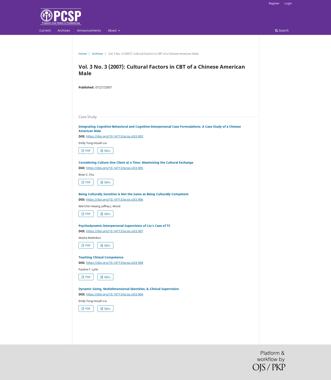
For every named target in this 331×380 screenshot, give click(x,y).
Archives (64, 30)
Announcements (89, 30)
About (113, 30)
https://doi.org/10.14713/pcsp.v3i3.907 (114, 231)
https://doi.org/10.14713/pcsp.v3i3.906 (114, 199)
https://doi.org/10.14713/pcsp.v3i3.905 (114, 168)
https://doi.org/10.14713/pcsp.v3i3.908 (114, 263)
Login (288, 3)
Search (282, 30)
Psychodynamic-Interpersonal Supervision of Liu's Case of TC (124, 226)
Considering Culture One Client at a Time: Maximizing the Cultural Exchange (136, 162)
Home (83, 54)
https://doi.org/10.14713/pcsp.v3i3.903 (114, 136)
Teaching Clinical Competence (101, 257)
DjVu (107, 151)
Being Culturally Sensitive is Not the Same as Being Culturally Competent (133, 194)
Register (274, 3)
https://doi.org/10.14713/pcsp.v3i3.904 (114, 294)
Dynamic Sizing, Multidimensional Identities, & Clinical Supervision (129, 289)
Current (45, 30)
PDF (88, 151)
